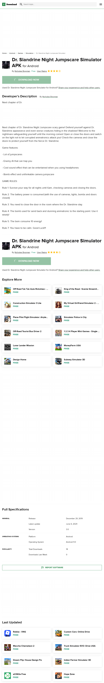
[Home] (4, 53)
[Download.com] (9, 4)
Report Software (52, 567)
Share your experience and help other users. (79, 87)
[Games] (20, 53)
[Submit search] (21, 4)
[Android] (12, 53)
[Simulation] (29, 53)
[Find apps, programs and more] (58, 4)
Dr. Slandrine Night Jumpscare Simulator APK (57, 63)
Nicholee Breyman (50, 97)
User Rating (49, 71)
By (21, 71)
